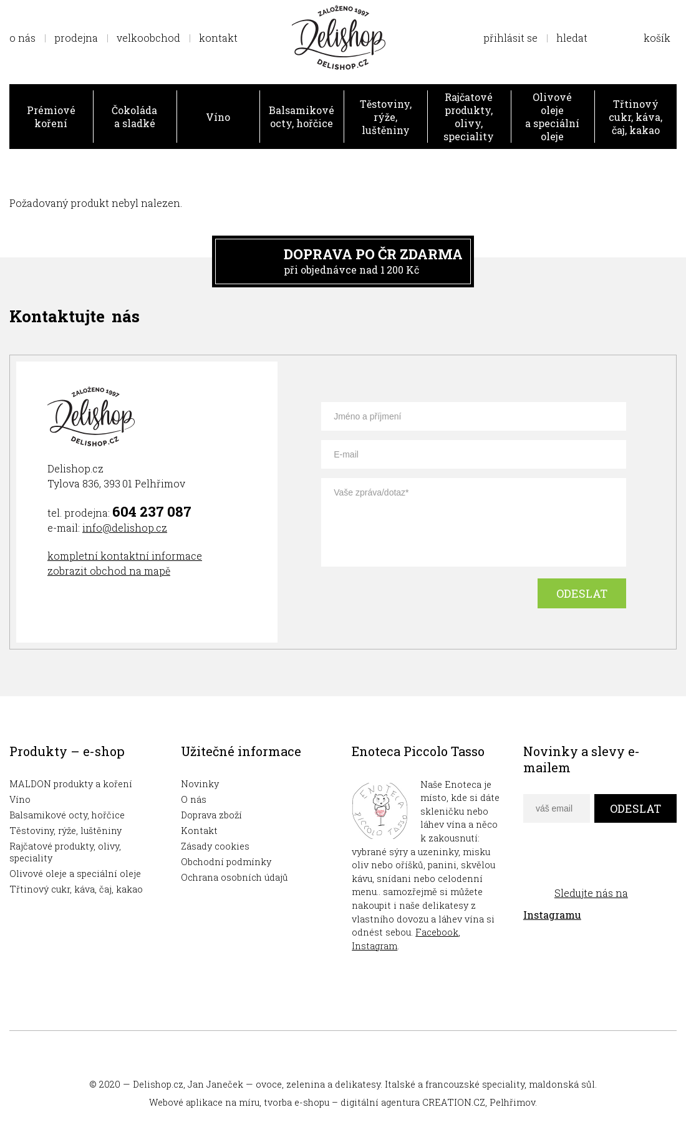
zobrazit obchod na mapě (108, 570)
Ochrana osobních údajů (234, 877)
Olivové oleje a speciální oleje (552, 116)
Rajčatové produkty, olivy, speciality (468, 116)
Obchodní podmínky (226, 862)
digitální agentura (380, 1102)
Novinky (200, 784)
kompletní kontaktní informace (124, 555)
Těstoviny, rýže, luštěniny (386, 117)
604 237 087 (151, 511)
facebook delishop (534, 865)
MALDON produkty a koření (70, 784)
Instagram (374, 946)
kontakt (218, 37)
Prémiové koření (51, 116)
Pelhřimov (512, 1102)
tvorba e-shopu (296, 1102)
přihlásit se (510, 37)
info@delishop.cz (124, 527)
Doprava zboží (211, 815)
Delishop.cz (158, 1084)
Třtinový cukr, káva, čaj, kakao (635, 117)
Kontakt (199, 830)
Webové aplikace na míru (204, 1102)
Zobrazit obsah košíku (644, 37)
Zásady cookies (215, 846)
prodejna (76, 37)
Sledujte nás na (575, 903)
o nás (22, 37)
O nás (193, 799)
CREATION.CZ (453, 1102)
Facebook (436, 932)
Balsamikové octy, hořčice (301, 116)
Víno (218, 116)
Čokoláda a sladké (134, 116)
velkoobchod (148, 37)
